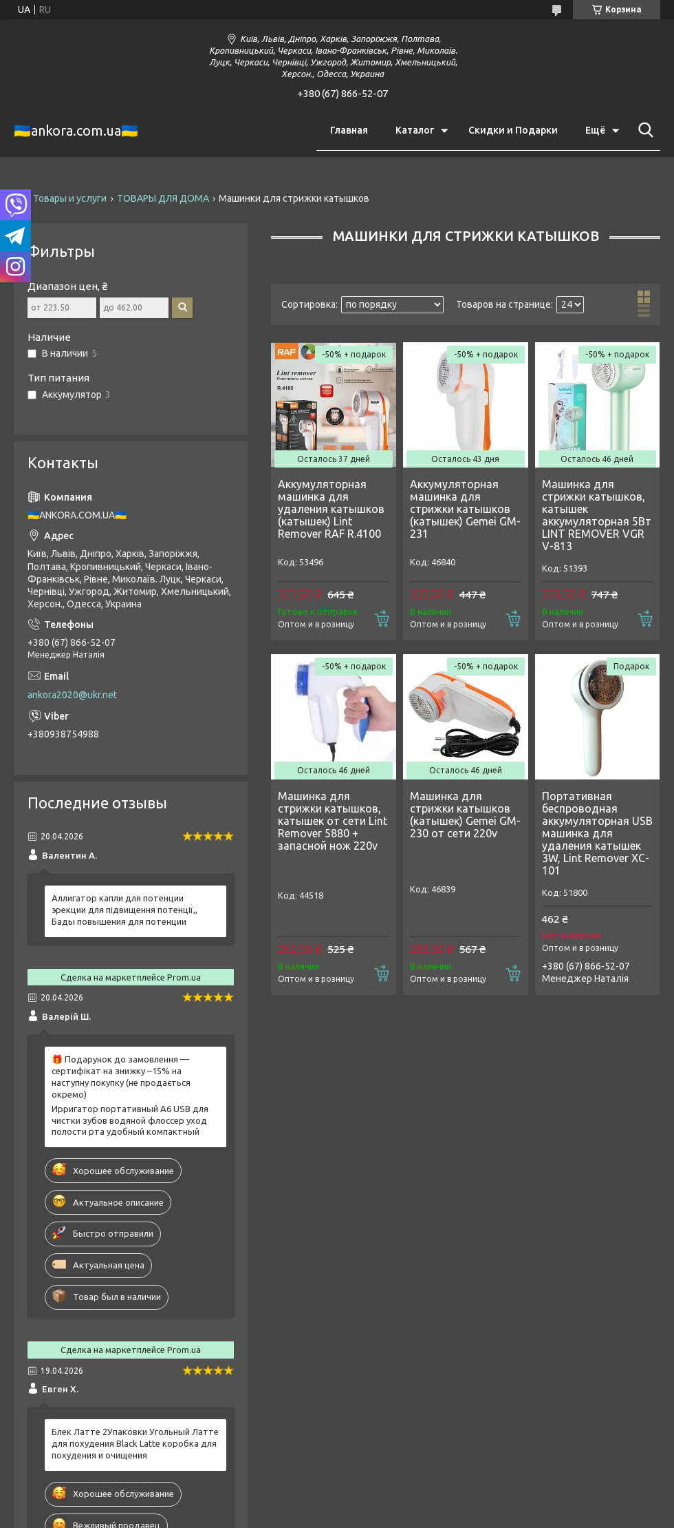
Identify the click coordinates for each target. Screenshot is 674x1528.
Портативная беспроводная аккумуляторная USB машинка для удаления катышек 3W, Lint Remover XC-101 (597, 833)
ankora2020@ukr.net (72, 694)
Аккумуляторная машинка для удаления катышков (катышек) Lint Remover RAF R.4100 (331, 509)
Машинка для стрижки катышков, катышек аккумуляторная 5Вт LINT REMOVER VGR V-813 (596, 515)
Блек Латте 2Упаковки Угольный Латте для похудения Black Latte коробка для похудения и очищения (135, 1443)
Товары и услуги (70, 198)
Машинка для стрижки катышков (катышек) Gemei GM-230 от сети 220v (465, 814)
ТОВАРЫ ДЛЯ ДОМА (163, 198)
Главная (349, 130)
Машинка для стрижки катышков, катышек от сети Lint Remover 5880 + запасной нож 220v (332, 821)
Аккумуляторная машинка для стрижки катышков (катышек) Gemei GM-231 (465, 509)
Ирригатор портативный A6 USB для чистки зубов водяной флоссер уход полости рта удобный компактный (130, 1120)
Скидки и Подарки (513, 130)
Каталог (414, 130)
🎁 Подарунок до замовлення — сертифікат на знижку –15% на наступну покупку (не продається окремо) (121, 1076)
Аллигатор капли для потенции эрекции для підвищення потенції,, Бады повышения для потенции (124, 909)
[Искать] (643, 130)
